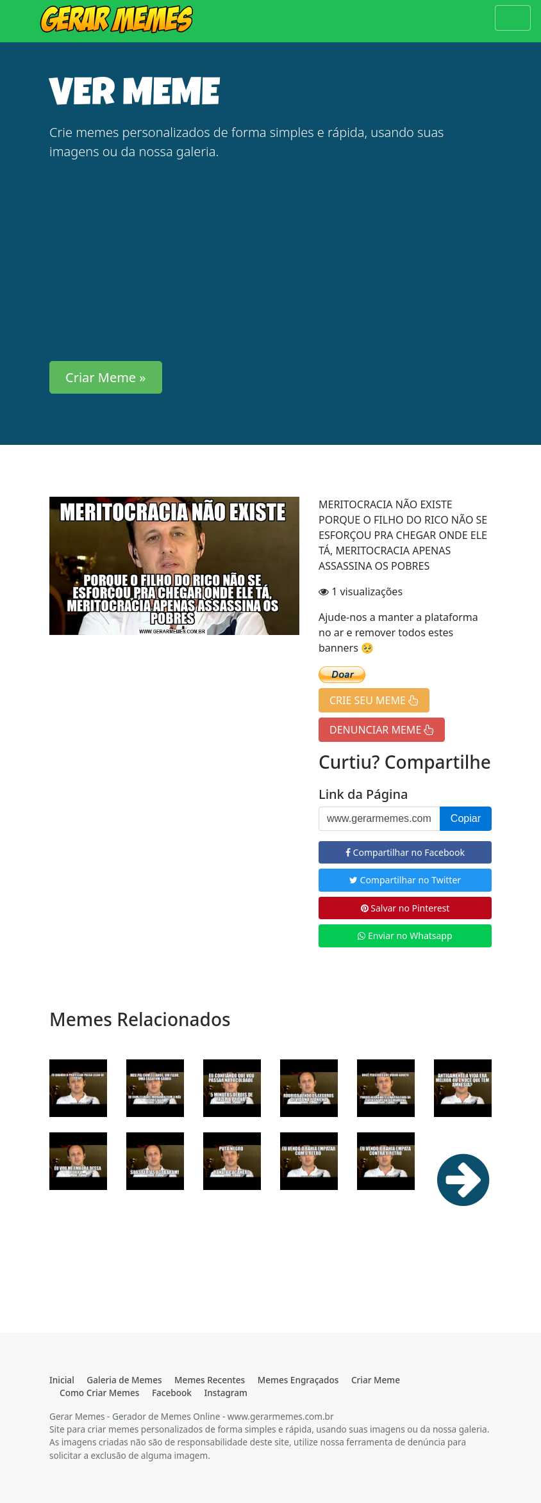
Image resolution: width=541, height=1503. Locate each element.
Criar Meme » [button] (105, 377)
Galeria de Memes (124, 1380)
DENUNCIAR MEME (381, 730)
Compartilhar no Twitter (405, 880)
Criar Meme (375, 1380)
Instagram (225, 1392)
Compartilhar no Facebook (405, 852)
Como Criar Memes (99, 1392)
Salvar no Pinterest (405, 908)
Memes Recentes (209, 1380)
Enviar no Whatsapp (405, 935)
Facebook (172, 1392)
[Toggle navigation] (513, 18)
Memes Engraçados (298, 1380)
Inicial (61, 1380)
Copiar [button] (466, 818)
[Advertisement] (270, 261)
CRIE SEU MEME (374, 700)
